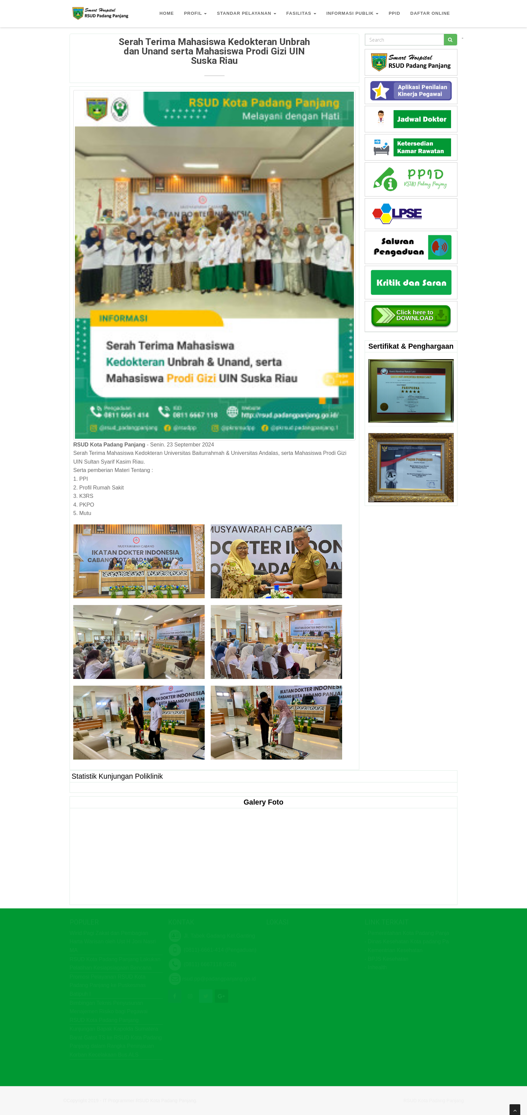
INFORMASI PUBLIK (352, 13)
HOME (166, 13)
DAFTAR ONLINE (430, 13)
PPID (394, 13)
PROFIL (195, 13)
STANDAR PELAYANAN (246, 13)
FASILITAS (301, 13)
